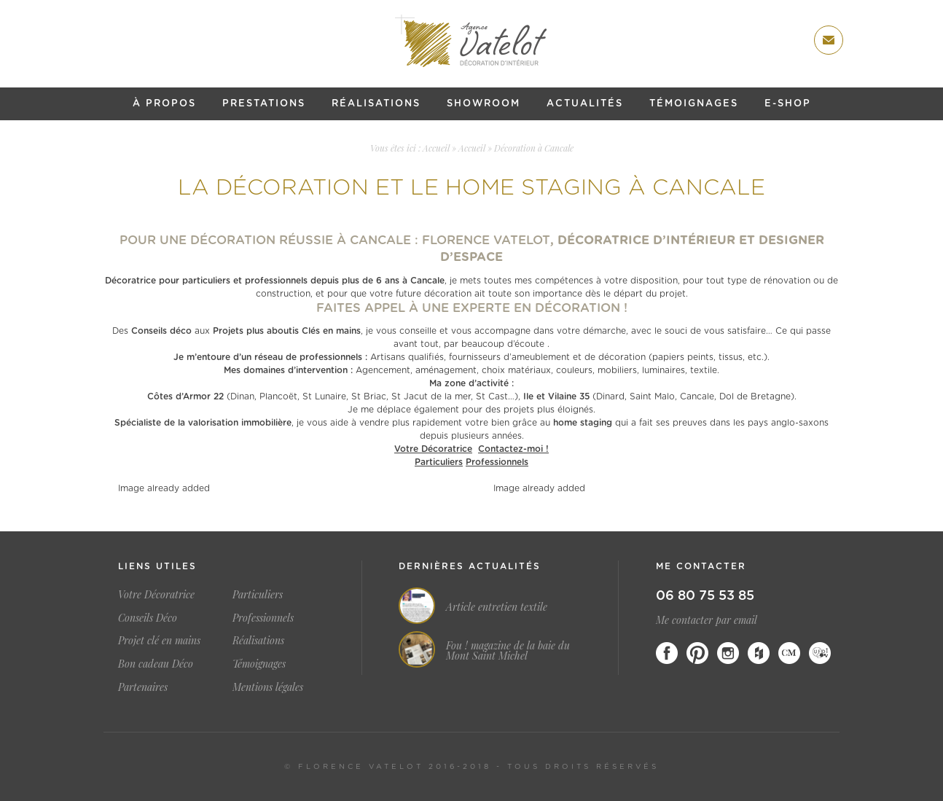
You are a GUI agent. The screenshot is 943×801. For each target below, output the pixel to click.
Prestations (263, 104)
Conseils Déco (147, 618)
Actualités (585, 104)
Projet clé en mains (159, 640)
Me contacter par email (706, 620)
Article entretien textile (496, 607)
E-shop (787, 104)
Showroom (483, 104)
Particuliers (439, 462)
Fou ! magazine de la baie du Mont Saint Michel (508, 651)
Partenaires (143, 687)
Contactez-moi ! (513, 449)
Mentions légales (267, 687)
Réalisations (376, 104)
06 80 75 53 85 (705, 596)
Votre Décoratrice (433, 449)
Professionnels (497, 462)
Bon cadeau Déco (155, 664)
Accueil (436, 148)
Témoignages (693, 104)
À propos (164, 104)
